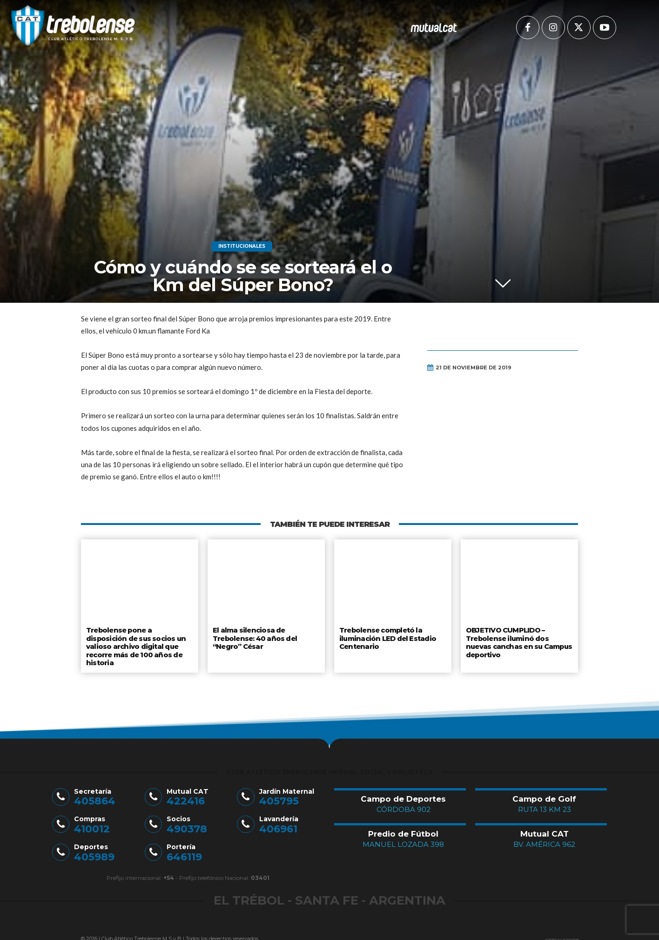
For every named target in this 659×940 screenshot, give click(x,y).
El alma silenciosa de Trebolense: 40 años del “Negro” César (254, 637)
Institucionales (241, 246)
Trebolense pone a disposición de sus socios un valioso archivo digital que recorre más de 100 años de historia (139, 640)
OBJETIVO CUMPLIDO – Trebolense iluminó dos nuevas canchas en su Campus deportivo (519, 640)
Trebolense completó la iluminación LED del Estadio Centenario (386, 637)
